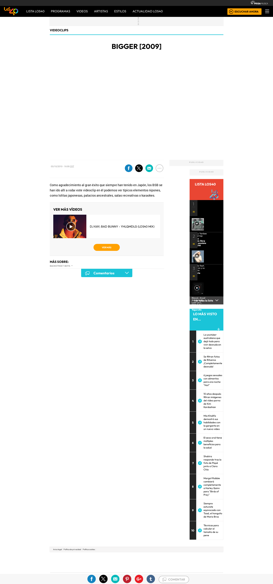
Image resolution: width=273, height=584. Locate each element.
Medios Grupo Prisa (65, 568)
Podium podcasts (95, 567)
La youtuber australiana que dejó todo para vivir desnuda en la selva (212, 341)
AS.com (175, 557)
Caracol (199, 557)
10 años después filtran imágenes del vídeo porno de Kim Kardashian (212, 400)
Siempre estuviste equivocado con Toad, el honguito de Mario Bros (213, 510)
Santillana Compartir (148, 557)
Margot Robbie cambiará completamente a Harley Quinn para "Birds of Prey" (212, 486)
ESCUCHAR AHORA (247, 11)
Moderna (112, 572)
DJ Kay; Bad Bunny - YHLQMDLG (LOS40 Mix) (122, 226)
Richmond (95, 572)
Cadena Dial (187, 562)
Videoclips (59, 30)
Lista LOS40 (35, 11)
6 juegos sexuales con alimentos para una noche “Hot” (213, 380)
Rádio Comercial (204, 572)
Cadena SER (164, 557)
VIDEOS (82, 11)
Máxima (167, 562)
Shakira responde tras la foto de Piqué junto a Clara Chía (212, 463)
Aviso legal (57, 549)
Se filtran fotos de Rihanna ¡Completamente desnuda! (213, 361)
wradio (130, 562)
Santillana (129, 557)
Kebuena (200, 562)
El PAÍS (97, 557)
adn (186, 557)
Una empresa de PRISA (65, 560)
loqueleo (172, 572)
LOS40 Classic (177, 562)
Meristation (189, 572)
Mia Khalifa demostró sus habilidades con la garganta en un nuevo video (212, 422)
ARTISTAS (101, 11)
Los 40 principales (113, 557)
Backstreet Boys (60, 265)
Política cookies (89, 549)
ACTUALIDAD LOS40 (147, 11)
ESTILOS (120, 11)
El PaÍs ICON (143, 572)
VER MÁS (106, 247)
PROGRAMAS (60, 11)
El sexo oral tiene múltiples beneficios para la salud (213, 442)
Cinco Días (144, 562)
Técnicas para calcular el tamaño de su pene (211, 530)
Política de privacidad (72, 549)
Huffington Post (101, 562)
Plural (128, 572)
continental (157, 562)
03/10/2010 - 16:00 (62, 166)
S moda (157, 572)
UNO (120, 562)
